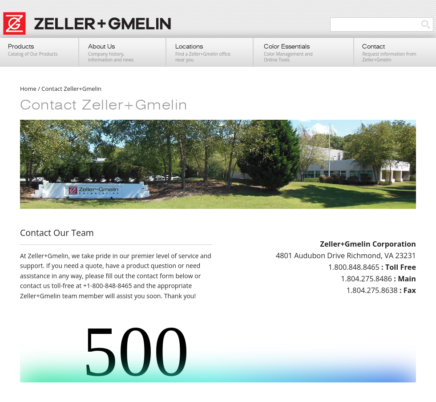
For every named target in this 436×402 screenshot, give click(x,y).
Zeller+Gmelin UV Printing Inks (91, 28)
